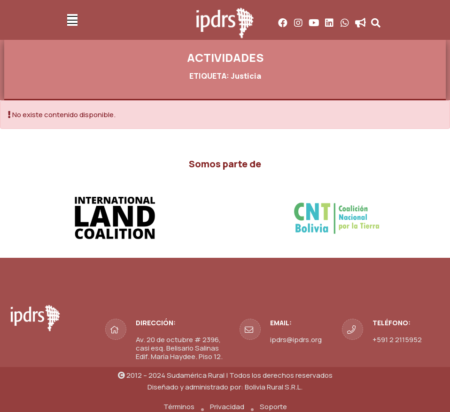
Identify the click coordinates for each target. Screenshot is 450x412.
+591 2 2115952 (397, 340)
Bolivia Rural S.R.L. (274, 387)
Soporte (273, 407)
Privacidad (227, 407)
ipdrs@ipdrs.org (296, 340)
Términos (178, 407)
